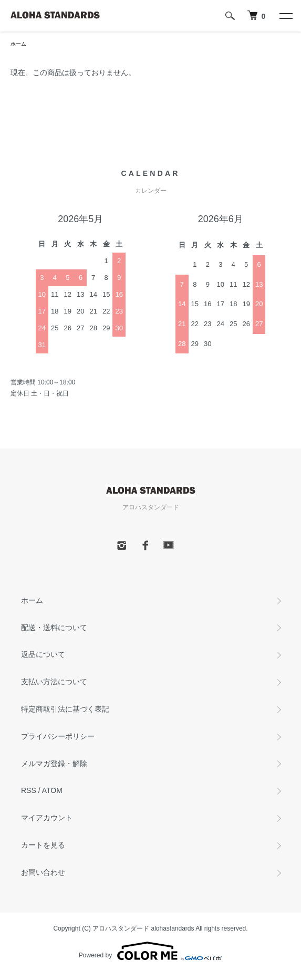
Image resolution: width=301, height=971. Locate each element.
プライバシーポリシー (58, 736)
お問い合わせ (43, 872)
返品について (43, 654)
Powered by (150, 951)
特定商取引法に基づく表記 (65, 709)
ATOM (52, 790)
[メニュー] (285, 16)
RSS (28, 790)
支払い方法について (54, 681)
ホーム (18, 44)
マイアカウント (46, 817)
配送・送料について (54, 627)
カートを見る (43, 845)
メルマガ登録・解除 (54, 763)
